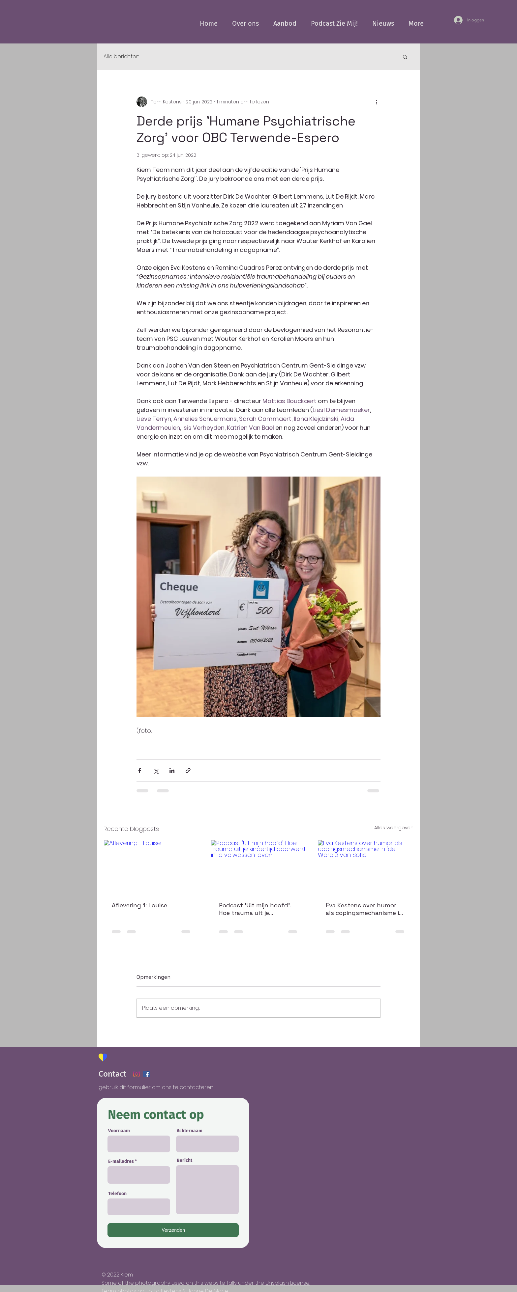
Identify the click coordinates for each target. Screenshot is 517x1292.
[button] (405, 56)
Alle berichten (121, 56)
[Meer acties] (376, 102)
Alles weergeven (393, 827)
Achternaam (189, 1131)
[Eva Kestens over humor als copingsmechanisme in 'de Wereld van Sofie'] (365, 866)
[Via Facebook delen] (140, 770)
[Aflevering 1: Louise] (151, 866)
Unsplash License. (287, 1283)
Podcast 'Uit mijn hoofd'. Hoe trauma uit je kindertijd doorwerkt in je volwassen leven (255, 909)
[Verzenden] (173, 1230)
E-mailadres (121, 1161)
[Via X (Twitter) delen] (156, 770)
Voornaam (119, 1131)
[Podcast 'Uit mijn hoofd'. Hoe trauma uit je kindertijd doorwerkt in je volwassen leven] (258, 866)
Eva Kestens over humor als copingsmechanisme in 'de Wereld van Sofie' (364, 909)
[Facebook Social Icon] (146, 1074)
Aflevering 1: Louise (139, 905)
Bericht (184, 1160)
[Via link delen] (188, 770)
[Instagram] (136, 1074)
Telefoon (117, 1194)
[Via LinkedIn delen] (172, 770)
